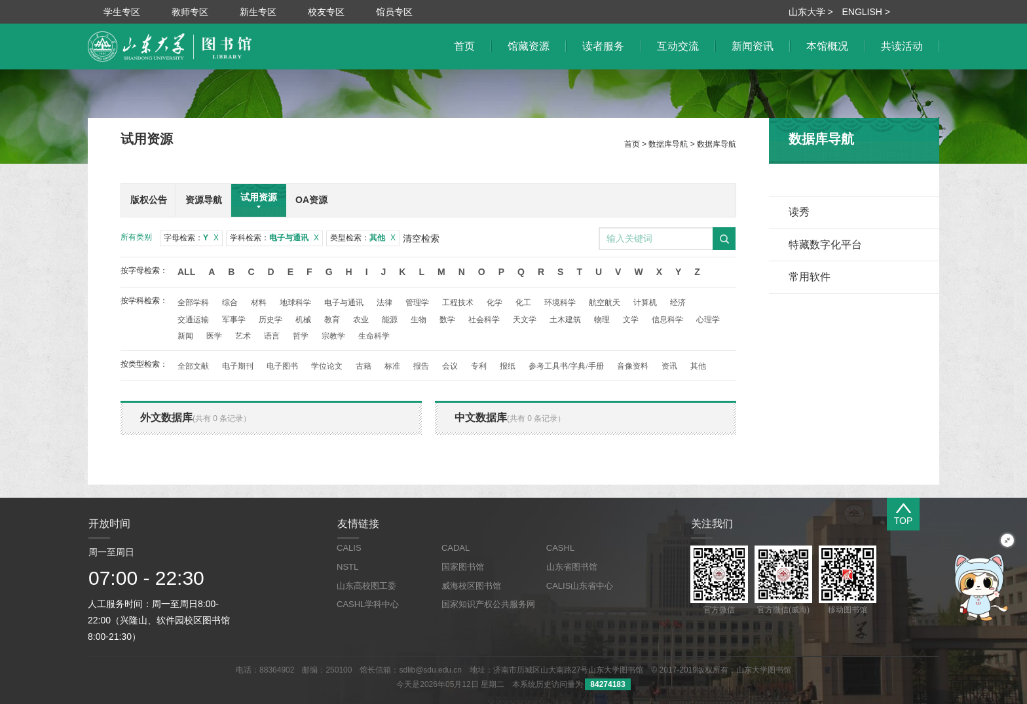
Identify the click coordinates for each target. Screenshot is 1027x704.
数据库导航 (668, 144)
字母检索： (191, 237)
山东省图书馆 (571, 567)
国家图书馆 (462, 567)
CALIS (349, 548)
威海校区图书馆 (471, 586)
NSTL (347, 567)
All (186, 272)
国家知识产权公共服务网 (488, 604)
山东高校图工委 (366, 586)
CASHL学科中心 (368, 604)
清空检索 (421, 238)
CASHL (560, 548)
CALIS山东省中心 (580, 586)
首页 (632, 144)
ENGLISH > (866, 12)
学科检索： (274, 237)
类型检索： (363, 237)
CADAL (455, 548)
